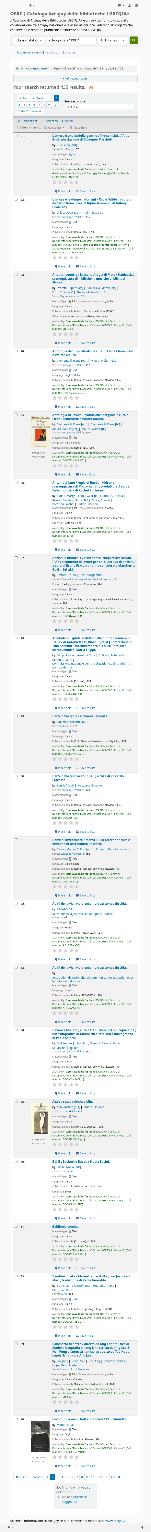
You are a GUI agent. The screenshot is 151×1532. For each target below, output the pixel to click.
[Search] (134, 40)
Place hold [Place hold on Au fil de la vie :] (63, 959)
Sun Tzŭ (65, 785)
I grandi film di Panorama (74, 1369)
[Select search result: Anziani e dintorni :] (16, 557)
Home (20, 68)
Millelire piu (67, 726)
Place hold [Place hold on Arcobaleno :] (63, 708)
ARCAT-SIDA (65, 909)
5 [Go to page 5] (29, 104)
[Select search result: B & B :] (16, 1161)
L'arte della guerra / (88, 778)
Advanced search (29, 52)
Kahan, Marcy (66, 496)
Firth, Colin (62, 292)
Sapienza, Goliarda (72, 722)
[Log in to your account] (129, 5)
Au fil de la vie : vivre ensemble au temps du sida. (89, 904)
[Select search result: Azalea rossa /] (16, 1101)
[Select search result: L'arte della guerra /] (16, 776)
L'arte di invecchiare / (91, 842)
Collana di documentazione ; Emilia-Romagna (85, 579)
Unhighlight (27, 121)
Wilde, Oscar (68, 212)
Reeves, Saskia (61, 500)
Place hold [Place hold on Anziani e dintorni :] (63, 630)
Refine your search (76, 78)
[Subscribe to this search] (91, 87)
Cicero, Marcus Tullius (74, 849)
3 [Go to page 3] (19, 104)
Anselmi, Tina (86, 655)
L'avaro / (94, 1034)
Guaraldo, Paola (103, 1285)
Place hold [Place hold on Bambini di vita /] (63, 1336)
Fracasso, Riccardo (89, 785)
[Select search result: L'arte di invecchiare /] (16, 839)
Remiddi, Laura (62, 660)
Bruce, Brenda (100, 500)
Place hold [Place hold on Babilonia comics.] (63, 1268)
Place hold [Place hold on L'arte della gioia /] (63, 768)
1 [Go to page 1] (51, 98)
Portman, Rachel (63, 504)
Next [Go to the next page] (23, 111)
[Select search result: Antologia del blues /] (16, 414)
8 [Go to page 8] (44, 104)
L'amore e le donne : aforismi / (92, 203)
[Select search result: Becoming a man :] (16, 1419)
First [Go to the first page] (24, 98)
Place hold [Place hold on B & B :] (63, 1218)
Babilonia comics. (65, 1226)
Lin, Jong (62, 1361)
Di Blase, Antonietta (111, 655)
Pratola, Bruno (66, 575)
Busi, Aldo (67, 145)
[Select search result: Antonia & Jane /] (16, 482)
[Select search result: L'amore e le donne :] (16, 199)
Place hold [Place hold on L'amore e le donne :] (63, 266)
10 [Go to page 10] (54, 104)
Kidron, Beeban (88, 504)
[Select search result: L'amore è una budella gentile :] (16, 135)
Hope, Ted (59, 1365)
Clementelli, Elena (72, 360)
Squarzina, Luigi (66, 1048)
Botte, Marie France (73, 1285)
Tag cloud (52, 52)
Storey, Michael (91, 292)
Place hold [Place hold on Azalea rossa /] (63, 1153)
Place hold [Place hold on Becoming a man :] (63, 1466)
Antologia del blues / (90, 417)
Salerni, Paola (111, 1043)
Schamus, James (114, 1361)
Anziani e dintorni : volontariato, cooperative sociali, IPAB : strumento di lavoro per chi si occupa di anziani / (94, 563)
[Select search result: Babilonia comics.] (16, 1226)
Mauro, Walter (104, 360)
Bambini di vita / (91, 1278)
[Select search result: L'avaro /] (16, 1030)
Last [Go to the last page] (37, 111)
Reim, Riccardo (93, 212)
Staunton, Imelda (111, 496)
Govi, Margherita (90, 575)
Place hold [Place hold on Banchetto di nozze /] (63, 1411)
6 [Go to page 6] (34, 104)
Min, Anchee (68, 1107)
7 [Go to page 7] (39, 104)
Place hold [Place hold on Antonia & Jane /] (63, 549)
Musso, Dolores (94, 1107)
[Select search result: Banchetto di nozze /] (16, 1344)
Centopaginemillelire (72, 217)
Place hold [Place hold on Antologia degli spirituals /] (63, 407)
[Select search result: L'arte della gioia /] (16, 716)
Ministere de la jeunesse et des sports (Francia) (83, 914)
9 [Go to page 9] (49, 104)
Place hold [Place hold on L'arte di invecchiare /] (63, 895)
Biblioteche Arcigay (19, 5)
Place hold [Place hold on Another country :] (63, 343)
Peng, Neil (78, 1361)
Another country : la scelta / (93, 278)
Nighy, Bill (81, 500)
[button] (31, 5)
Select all (52, 121)
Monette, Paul (66, 1425)
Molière (65, 1043)
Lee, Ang (94, 1361)
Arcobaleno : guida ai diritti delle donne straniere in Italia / (92, 644)
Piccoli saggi (67, 149)
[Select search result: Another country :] (16, 274)
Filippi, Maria (65, 655)
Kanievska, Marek (101, 288)
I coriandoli (66, 1171)
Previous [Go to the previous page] (40, 98)
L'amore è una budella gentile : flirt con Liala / (90, 138)
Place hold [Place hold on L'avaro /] (63, 1093)
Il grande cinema (69, 296)
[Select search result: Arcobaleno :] (16, 638)
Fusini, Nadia (69, 1167)
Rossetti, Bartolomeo (113, 849)
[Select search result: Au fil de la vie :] (16, 903)
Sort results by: (75, 101)
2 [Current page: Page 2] (57, 98)
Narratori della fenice (72, 1111)
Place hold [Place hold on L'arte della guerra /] (63, 832)
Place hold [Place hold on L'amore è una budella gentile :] (63, 191)
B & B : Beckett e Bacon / (81, 1162)
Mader (73, 1365)
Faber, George (87, 496)
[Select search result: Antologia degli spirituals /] (16, 351)
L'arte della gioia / (80, 716)
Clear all (67, 121)
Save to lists (85, 191)
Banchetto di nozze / (91, 1350)
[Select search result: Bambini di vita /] (16, 1276)
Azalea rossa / (72, 1102)
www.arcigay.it (116, 1521)
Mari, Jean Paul (62, 1290)
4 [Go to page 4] (24, 104)
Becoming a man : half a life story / (89, 1419)
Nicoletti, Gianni (88, 1043)
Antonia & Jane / (90, 486)
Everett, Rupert (70, 288)
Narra (63, 1294)
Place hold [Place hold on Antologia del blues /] (63, 474)
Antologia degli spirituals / (93, 353)
